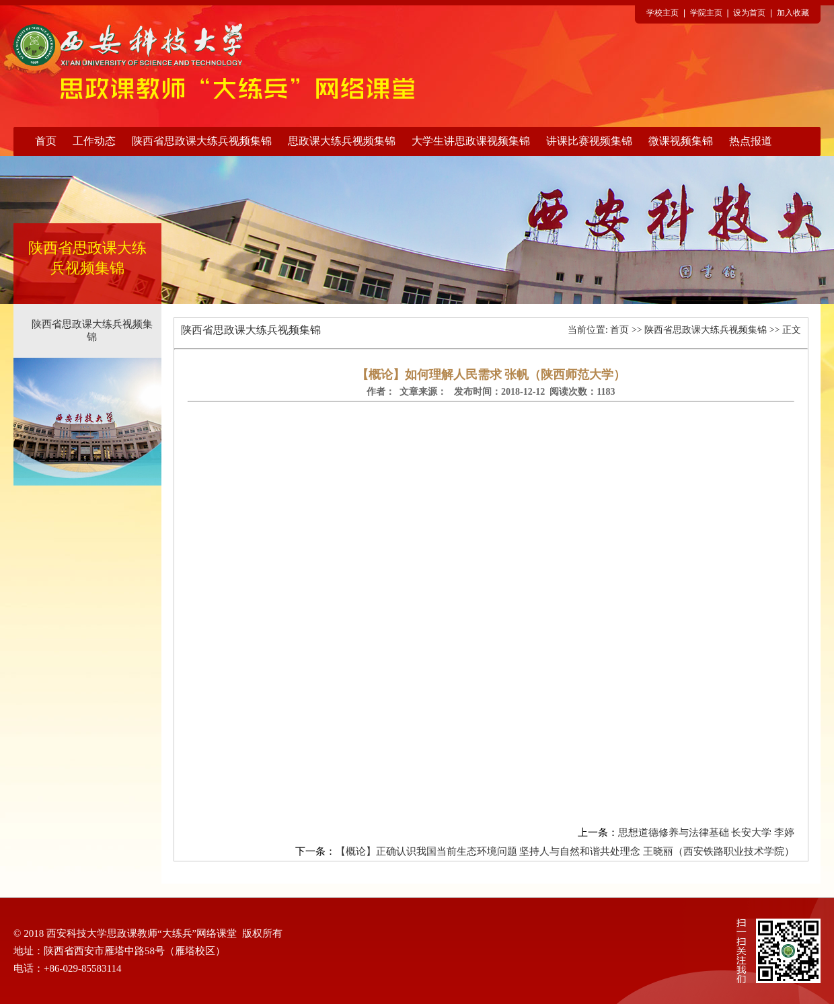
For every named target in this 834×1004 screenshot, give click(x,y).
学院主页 (706, 12)
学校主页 (662, 12)
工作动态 (94, 141)
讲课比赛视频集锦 (589, 141)
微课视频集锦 (680, 141)
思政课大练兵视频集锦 (342, 141)
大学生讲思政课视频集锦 (471, 141)
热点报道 (750, 141)
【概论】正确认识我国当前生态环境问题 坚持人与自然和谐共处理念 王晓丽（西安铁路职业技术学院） (565, 851)
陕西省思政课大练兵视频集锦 (202, 141)
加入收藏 (793, 12)
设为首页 (749, 12)
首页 (46, 141)
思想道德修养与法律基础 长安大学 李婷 (706, 832)
